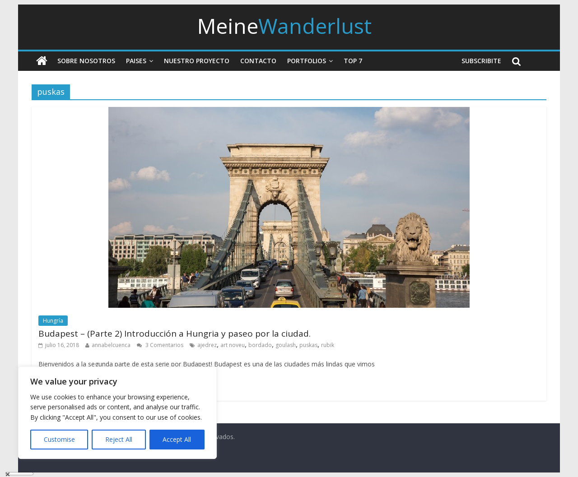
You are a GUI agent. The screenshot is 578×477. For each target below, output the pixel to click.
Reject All (118, 439)
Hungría (53, 320)
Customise (59, 439)
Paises (136, 60)
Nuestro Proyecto (196, 60)
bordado (260, 345)
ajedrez (207, 345)
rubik (327, 345)
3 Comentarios (160, 345)
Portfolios (306, 60)
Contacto (258, 60)
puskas (308, 345)
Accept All (177, 439)
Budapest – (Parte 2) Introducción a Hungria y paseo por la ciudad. (174, 333)
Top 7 (353, 60)
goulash (285, 345)
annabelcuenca (111, 345)
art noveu (232, 345)
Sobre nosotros (86, 60)
